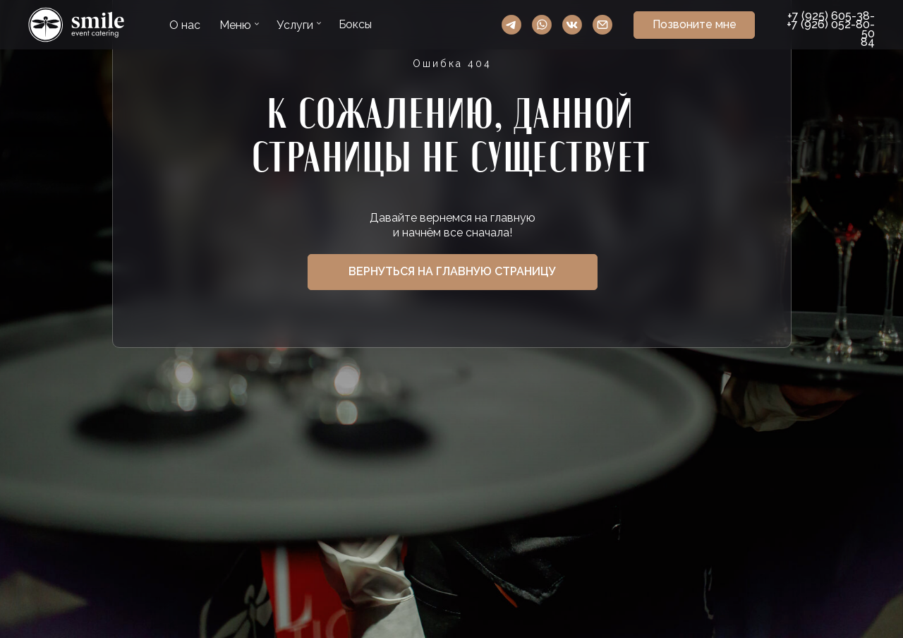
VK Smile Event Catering (572, 25)
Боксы (355, 24)
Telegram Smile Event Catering (511, 25)
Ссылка (76, 24)
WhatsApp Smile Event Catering (542, 25)
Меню (235, 25)
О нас (184, 25)
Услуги (295, 25)
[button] (694, 25)
